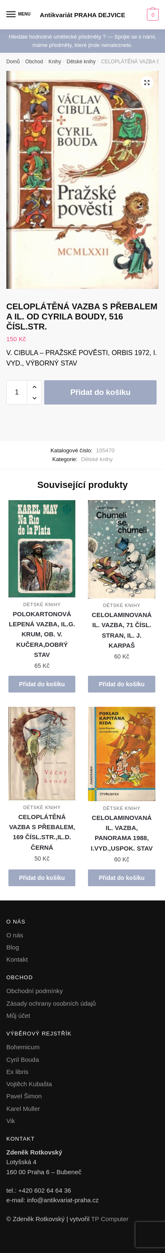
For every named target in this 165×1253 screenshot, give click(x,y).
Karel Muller (23, 1108)
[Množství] (16, 392)
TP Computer (109, 1218)
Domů (13, 62)
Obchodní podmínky (34, 990)
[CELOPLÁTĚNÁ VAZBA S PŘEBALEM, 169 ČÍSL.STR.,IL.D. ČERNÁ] (41, 754)
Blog (12, 947)
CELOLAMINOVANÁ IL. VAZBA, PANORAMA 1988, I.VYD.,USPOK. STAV (122, 833)
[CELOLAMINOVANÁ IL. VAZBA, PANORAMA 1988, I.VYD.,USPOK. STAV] (121, 754)
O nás (14, 935)
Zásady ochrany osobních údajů (51, 1003)
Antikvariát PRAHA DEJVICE (82, 15)
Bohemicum (23, 1047)
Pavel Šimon (24, 1096)
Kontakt (17, 959)
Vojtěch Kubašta (29, 1083)
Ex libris (17, 1071)
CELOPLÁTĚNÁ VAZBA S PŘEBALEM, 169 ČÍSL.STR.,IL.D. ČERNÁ (42, 832)
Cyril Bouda (22, 1059)
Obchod (34, 62)
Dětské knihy (81, 62)
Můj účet (18, 1015)
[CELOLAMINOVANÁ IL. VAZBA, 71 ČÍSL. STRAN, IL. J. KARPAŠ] (121, 549)
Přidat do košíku (100, 392)
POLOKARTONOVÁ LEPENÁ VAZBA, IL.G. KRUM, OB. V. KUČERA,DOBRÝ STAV (42, 634)
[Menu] (19, 14)
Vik (10, 1120)
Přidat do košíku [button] (42, 684)
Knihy (54, 62)
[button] (147, 82)
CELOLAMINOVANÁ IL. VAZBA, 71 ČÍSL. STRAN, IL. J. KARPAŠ (122, 630)
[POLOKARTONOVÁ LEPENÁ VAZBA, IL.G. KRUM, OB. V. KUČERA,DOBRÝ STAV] (41, 548)
